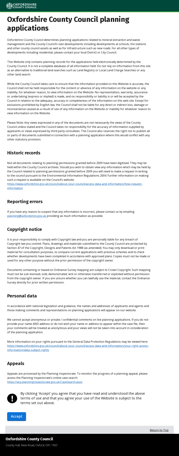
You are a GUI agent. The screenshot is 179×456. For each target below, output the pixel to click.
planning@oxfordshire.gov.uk (27, 216)
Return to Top (159, 430)
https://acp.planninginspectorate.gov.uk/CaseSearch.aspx (44, 382)
